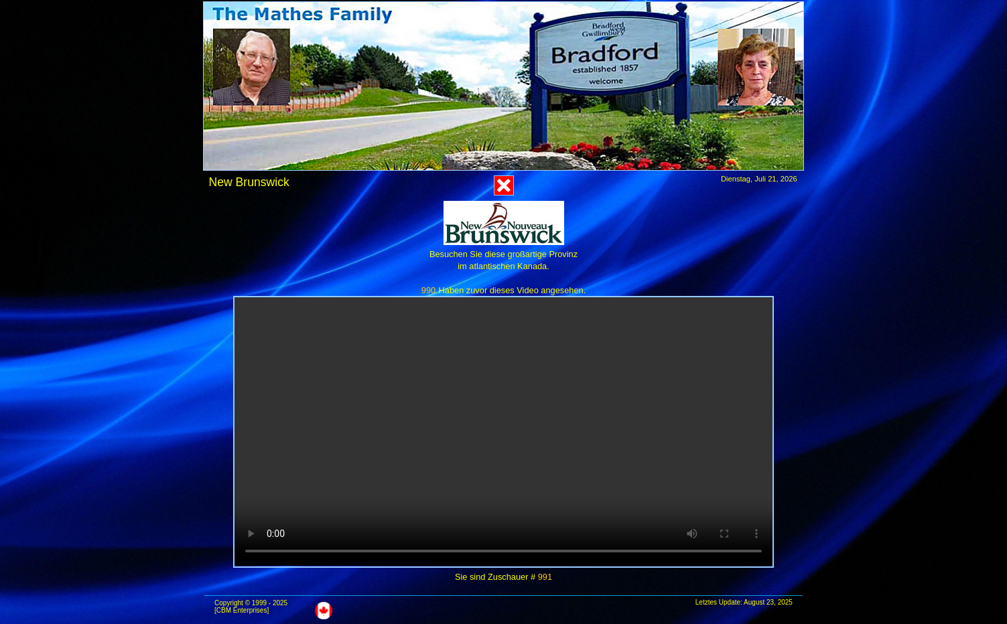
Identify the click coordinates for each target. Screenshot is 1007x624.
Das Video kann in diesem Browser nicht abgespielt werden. (503, 431)
